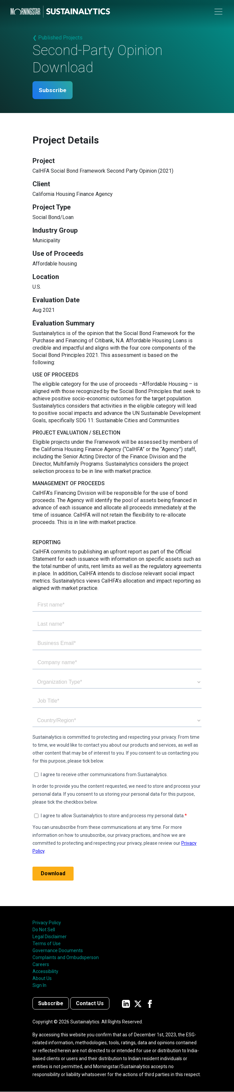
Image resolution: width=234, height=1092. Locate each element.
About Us (42, 978)
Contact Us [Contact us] (90, 1004)
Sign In (39, 985)
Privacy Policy (46, 923)
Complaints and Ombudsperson (65, 957)
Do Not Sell (43, 930)
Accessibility (45, 971)
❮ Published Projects (57, 37)
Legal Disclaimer (49, 937)
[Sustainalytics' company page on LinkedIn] (126, 1004)
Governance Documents (57, 950)
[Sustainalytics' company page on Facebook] (150, 1004)
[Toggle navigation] (218, 11)
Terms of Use (46, 944)
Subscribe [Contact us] (50, 1004)
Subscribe (53, 90)
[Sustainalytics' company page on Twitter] (138, 1004)
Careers (40, 964)
